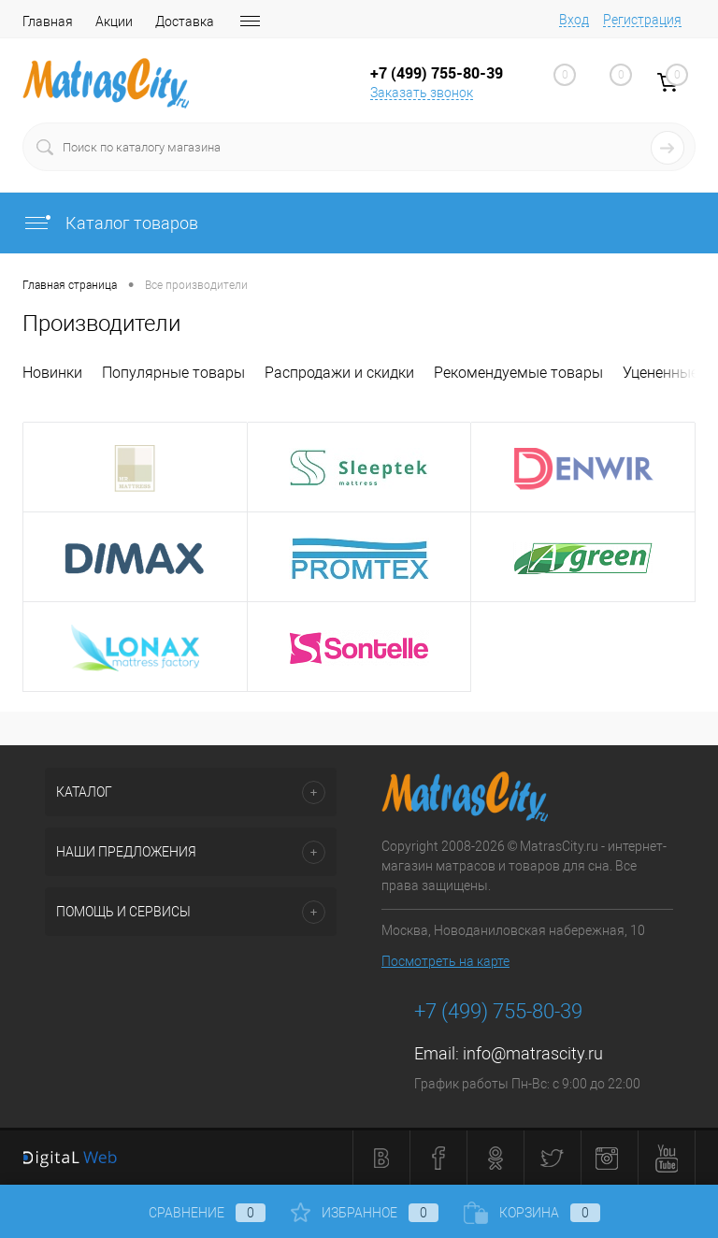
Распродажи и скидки (339, 372)
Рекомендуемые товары (518, 372)
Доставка (184, 21)
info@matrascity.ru (533, 1053)
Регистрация (642, 19)
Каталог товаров (110, 223)
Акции (114, 21)
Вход (574, 19)
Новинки (52, 372)
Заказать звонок (421, 92)
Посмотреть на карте (445, 961)
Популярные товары (173, 372)
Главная (47, 21)
